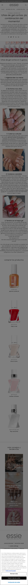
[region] (14, 567)
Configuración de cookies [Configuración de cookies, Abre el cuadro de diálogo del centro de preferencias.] (14, 582)
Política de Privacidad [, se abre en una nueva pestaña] (11, 570)
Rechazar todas (14, 573)
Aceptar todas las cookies (14, 578)
